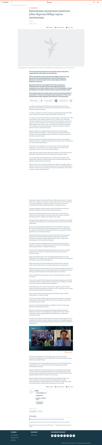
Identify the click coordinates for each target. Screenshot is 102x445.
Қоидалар (13, 440)
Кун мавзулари (33, 8)
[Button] (49, 27)
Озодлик (31, 21)
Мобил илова (34, 435)
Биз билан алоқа (15, 437)
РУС (94, 2)
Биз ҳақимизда (14, 435)
